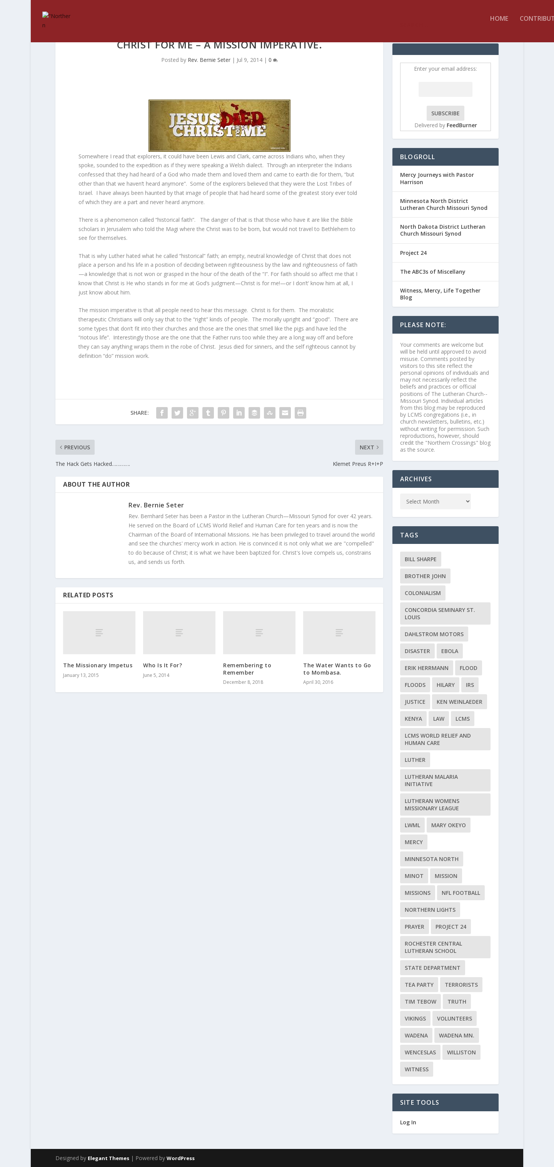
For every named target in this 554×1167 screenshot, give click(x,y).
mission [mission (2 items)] (446, 875)
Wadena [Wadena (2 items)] (416, 1035)
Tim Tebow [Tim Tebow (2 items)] (420, 1001)
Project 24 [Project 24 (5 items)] (451, 926)
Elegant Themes (108, 1158)
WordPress (181, 1158)
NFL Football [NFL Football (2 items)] (461, 892)
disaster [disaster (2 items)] (417, 651)
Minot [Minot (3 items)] (414, 875)
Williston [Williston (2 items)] (461, 1052)
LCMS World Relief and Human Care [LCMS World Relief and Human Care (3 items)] (438, 739)
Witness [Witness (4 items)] (417, 1069)
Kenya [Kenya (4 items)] (413, 718)
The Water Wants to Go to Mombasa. (337, 669)
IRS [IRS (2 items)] (470, 684)
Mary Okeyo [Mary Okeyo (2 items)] (448, 825)
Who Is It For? (162, 665)
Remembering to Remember (247, 669)
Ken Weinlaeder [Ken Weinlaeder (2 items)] (459, 701)
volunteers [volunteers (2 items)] (454, 1018)
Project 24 (413, 252)
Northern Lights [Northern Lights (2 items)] (430, 909)
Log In (408, 1122)
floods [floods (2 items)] (415, 684)
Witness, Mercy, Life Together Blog (440, 294)
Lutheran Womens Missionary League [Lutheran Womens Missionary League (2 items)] (432, 804)
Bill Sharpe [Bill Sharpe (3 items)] (421, 559)
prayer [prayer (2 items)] (414, 926)
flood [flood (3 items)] (468, 668)
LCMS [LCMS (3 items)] (463, 718)
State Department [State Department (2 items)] (433, 967)
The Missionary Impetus (97, 665)
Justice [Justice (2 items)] (415, 701)
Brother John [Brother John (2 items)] (425, 576)
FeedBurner (462, 125)
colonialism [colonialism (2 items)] (423, 593)
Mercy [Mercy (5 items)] (414, 842)
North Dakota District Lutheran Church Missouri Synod (443, 230)
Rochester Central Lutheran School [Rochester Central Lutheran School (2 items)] (433, 947)
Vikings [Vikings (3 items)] (415, 1018)
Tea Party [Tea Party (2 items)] (419, 984)
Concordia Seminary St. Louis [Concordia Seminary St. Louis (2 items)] (440, 613)
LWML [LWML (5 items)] (412, 825)
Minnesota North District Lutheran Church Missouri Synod (443, 204)
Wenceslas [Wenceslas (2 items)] (420, 1052)
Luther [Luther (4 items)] (415, 759)
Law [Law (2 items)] (438, 718)
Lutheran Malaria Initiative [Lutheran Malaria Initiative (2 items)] (431, 780)
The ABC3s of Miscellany (433, 271)
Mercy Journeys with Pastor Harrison (437, 178)
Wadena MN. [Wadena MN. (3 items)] (456, 1035)
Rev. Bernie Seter (209, 59)
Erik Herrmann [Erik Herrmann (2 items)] (427, 668)
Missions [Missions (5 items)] (418, 892)
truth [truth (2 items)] (456, 1001)
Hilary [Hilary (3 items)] (446, 684)
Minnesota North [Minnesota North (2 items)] (432, 859)
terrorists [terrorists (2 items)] (461, 984)
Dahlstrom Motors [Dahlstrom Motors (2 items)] (434, 634)
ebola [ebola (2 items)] (449, 651)
